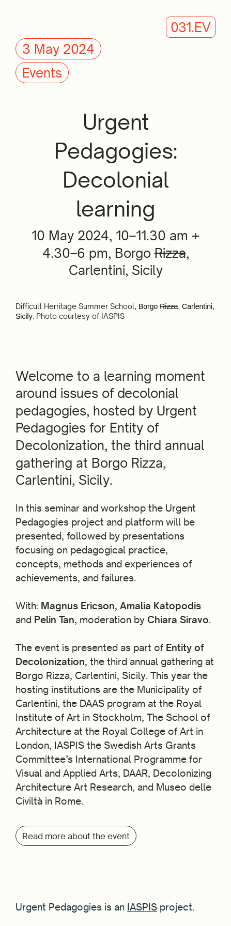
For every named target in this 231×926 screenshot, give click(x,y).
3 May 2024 (58, 49)
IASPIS (142, 907)
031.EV (191, 27)
